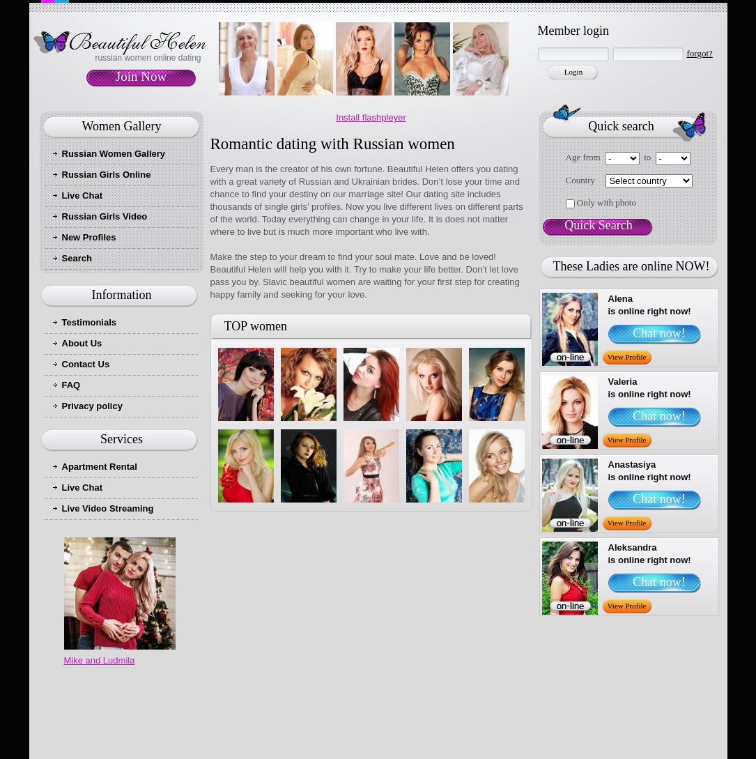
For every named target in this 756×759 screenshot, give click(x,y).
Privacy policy (92, 406)
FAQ (71, 385)
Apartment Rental (99, 466)
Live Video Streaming (108, 508)
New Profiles (89, 237)
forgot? (700, 53)
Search (77, 258)
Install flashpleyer (371, 117)
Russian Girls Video (105, 216)
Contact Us (86, 364)
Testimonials (89, 322)
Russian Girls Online (106, 174)
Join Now (141, 76)
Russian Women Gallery (114, 153)
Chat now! (659, 333)
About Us (82, 343)
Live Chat (82, 195)
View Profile (627, 357)
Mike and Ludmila (99, 660)
